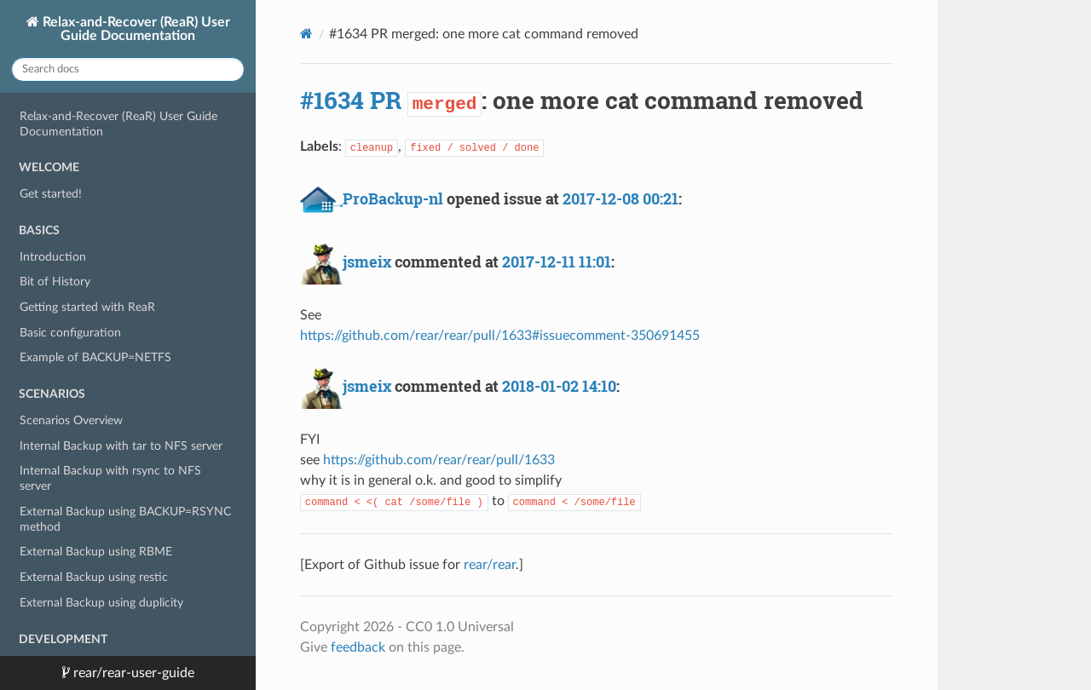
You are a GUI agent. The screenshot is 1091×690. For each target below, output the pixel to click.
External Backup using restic (94, 577)
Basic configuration (70, 332)
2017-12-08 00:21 (620, 198)
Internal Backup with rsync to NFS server (110, 478)
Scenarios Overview (71, 420)
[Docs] (306, 33)
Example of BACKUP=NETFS (95, 357)
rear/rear (490, 565)
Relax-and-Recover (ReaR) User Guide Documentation (134, 29)
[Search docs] (128, 69)
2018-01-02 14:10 (559, 386)
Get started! (51, 193)
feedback (358, 647)
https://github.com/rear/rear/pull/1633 (439, 460)
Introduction (53, 256)
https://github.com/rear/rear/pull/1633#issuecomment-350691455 (500, 335)
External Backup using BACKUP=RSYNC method (125, 519)
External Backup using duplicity (101, 602)
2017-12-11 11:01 (556, 261)
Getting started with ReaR (87, 307)
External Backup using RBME (96, 551)
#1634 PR (350, 100)
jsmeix (367, 261)
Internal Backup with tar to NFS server (121, 446)
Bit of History (55, 281)
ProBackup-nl (393, 198)
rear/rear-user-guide (132, 673)
